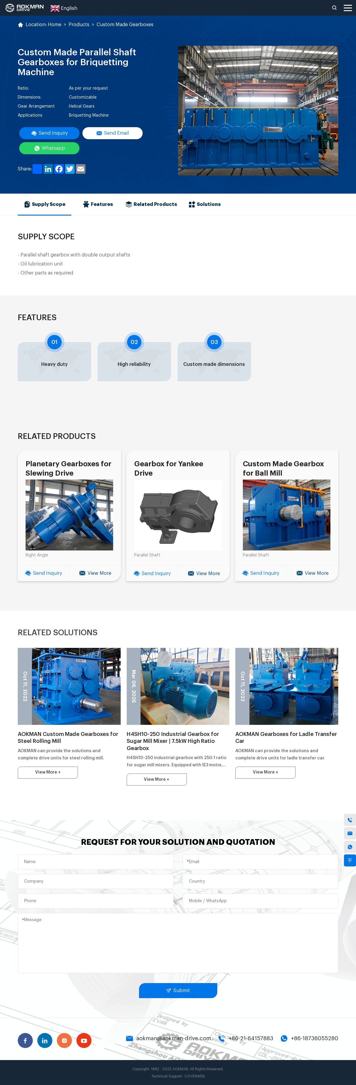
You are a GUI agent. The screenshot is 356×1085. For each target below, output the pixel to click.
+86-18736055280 (309, 1038)
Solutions (205, 204)
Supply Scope (44, 204)
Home (54, 24)
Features (98, 204)
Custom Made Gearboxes (125, 24)
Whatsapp (49, 148)
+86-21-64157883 (246, 1038)
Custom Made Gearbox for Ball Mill (283, 468)
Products (79, 24)
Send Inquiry (49, 133)
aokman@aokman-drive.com (169, 1038)
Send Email (112, 133)
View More (95, 573)
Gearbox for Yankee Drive (168, 468)
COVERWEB (194, 1076)
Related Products (151, 204)
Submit (178, 990)
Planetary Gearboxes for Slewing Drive (68, 468)
